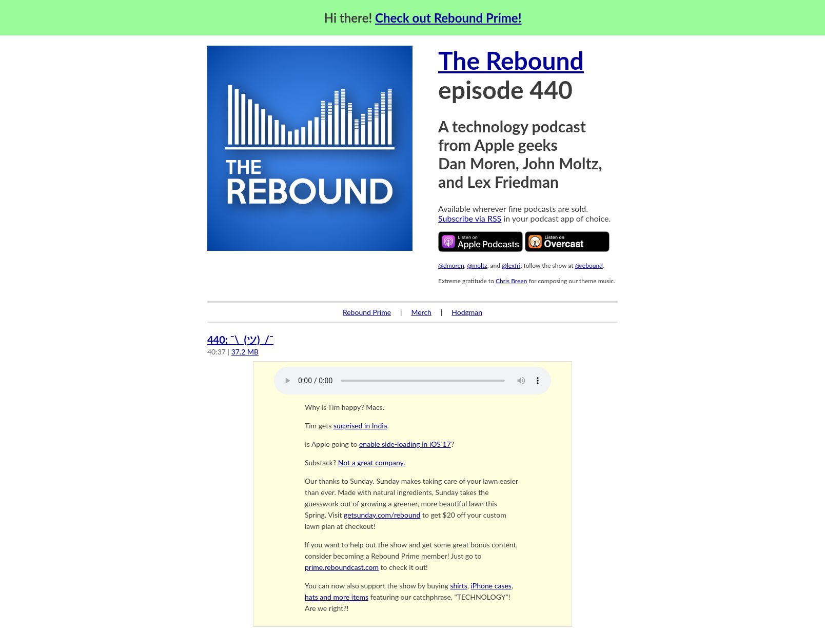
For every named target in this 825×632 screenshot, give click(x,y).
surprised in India (360, 425)
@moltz (477, 265)
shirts (458, 585)
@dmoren (451, 265)
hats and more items (336, 596)
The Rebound (511, 60)
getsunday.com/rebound (382, 514)
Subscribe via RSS (469, 218)
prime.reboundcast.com (342, 567)
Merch (421, 312)
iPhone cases (491, 585)
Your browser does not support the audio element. (412, 380)
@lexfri (511, 265)
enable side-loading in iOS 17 (405, 444)
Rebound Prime (367, 312)
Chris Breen (511, 281)
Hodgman (466, 312)
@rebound (589, 265)
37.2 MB (245, 351)
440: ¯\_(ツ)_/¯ (240, 339)
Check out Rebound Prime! (448, 17)
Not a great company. (371, 462)
